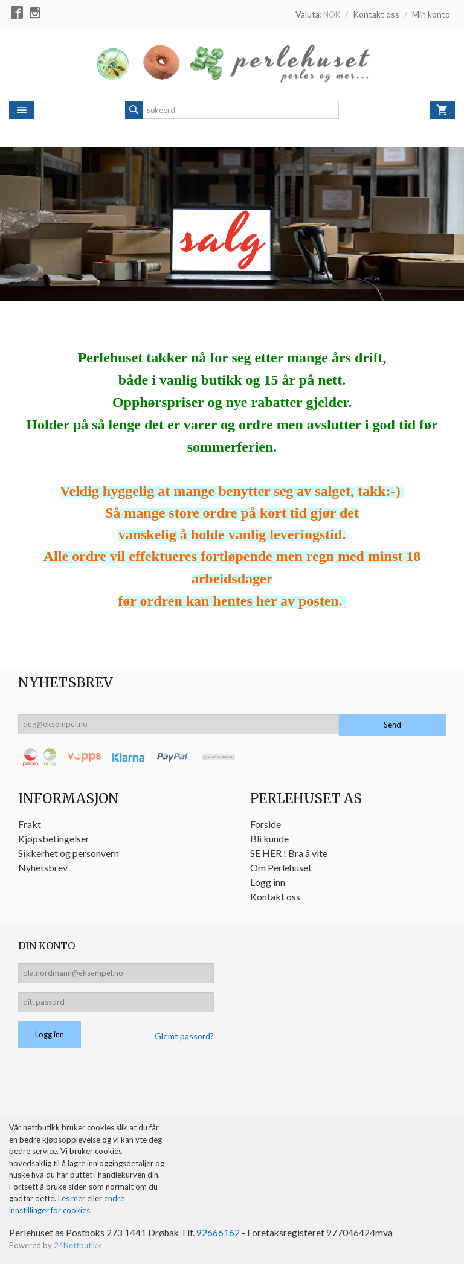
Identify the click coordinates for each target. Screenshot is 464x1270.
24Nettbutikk (78, 1252)
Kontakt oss (275, 896)
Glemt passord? (184, 1041)
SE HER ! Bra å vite (288, 853)
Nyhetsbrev (43, 867)
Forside (265, 824)
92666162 (221, 1239)
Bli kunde (269, 838)
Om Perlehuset (281, 867)
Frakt (29, 824)
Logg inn (267, 882)
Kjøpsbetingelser (53, 838)
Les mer (72, 1204)
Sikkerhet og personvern (68, 853)
